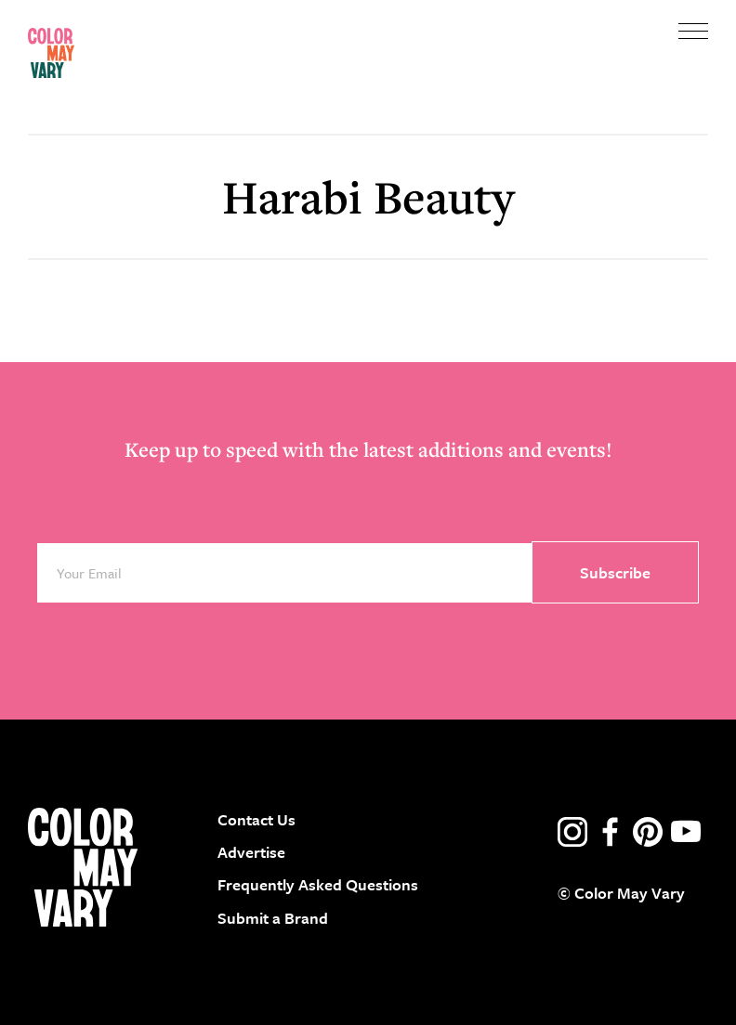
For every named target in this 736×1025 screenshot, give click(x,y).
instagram (572, 832)
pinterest (648, 832)
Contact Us (256, 819)
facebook (610, 832)
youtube (686, 832)
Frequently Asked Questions (317, 884)
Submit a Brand (272, 917)
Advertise (251, 851)
